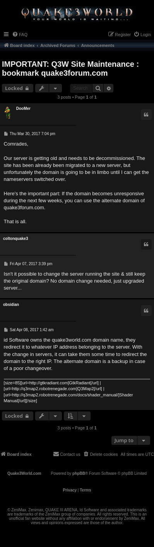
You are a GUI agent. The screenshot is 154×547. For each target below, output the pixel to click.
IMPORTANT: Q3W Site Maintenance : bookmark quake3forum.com (70, 68)
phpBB (78, 473)
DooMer (23, 108)
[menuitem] (19, 34)
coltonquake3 (15, 238)
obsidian (11, 304)
